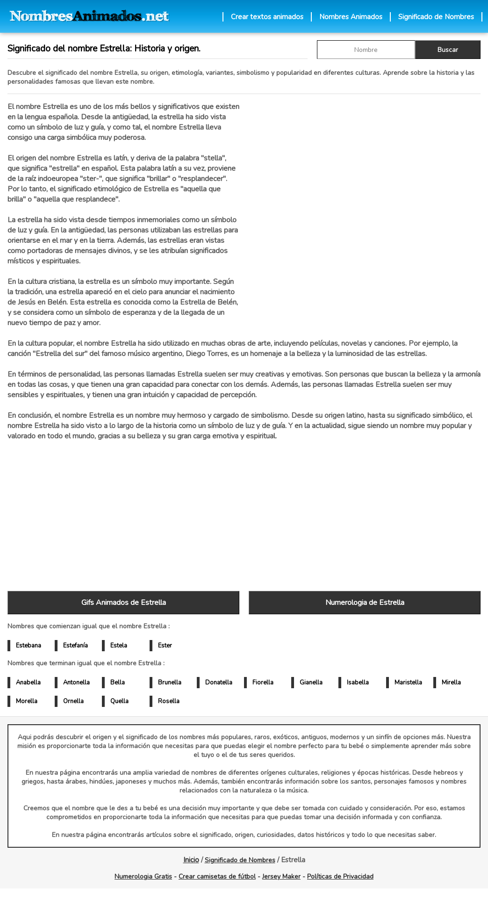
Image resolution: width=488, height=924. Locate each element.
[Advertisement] (365, 201)
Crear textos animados (267, 17)
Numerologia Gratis (143, 876)
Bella (117, 682)
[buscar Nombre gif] (366, 49)
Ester (165, 645)
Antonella (76, 682)
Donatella (218, 682)
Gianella (311, 682)
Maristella (408, 682)
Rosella (168, 701)
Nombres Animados (350, 17)
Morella (26, 701)
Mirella (451, 682)
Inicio (191, 860)
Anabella (28, 682)
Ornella (73, 701)
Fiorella (262, 682)
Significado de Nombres (436, 17)
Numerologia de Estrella (364, 602)
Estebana (28, 645)
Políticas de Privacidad (340, 876)
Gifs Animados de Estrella (123, 602)
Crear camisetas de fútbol (217, 876)
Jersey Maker (281, 876)
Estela (118, 645)
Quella (119, 701)
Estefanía (75, 645)
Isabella (358, 682)
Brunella (169, 682)
